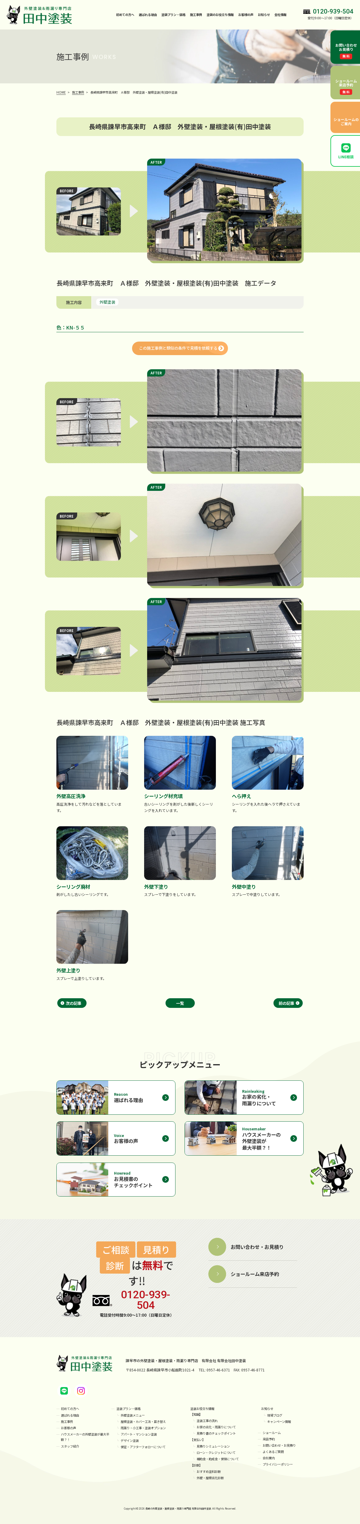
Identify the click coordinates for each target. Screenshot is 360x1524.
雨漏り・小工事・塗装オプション (143, 1428)
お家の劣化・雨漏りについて (216, 1427)
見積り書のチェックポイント (216, 1433)
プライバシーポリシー (278, 1464)
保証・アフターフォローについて (143, 1447)
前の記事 (286, 1003)
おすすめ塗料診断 (209, 1471)
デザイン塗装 (130, 1440)
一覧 (180, 1003)
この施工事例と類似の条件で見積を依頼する (178, 348)
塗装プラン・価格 (128, 1408)
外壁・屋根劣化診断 (210, 1478)
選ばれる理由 (148, 14)
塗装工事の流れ (207, 1420)
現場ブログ (274, 1415)
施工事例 (196, 14)
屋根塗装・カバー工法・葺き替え (143, 1421)
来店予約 (269, 1439)
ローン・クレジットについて (216, 1452)
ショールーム (272, 1432)
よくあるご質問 (273, 1451)
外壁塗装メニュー (133, 1415)
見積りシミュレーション (213, 1446)
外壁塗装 (107, 302)
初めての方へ (125, 14)
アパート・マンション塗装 (139, 1434)
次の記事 (73, 1003)
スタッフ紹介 (70, 1446)
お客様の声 (245, 14)
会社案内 (269, 1458)
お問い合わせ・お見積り (279, 1445)
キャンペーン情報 (279, 1421)
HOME (61, 92)
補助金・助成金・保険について (218, 1459)
